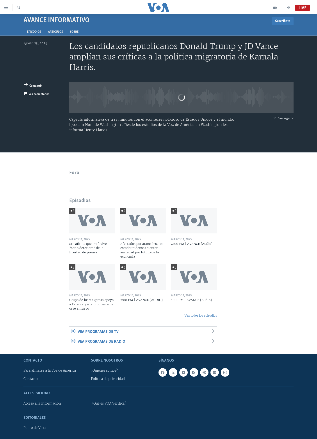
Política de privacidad (108, 379)
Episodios (34, 32)
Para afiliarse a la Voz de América (49, 371)
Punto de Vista (34, 428)
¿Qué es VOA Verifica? (109, 403)
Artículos (55, 32)
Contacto (30, 379)
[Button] (33, 86)
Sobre (74, 32)
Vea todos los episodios (201, 315)
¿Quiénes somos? (104, 371)
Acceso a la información (42, 403)
